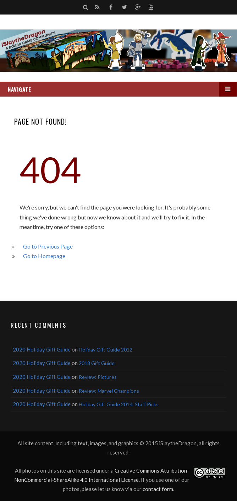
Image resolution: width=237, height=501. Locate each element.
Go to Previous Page (48, 246)
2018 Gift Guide (97, 363)
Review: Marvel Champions (109, 391)
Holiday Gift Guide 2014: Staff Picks (119, 404)
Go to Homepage (44, 255)
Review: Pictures (98, 377)
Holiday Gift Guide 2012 (105, 350)
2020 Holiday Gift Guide (42, 349)
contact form (158, 489)
